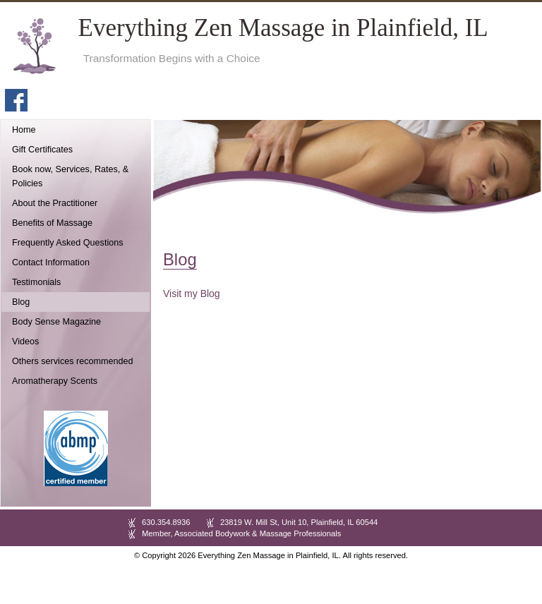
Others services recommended (72, 361)
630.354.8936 (166, 522)
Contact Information (51, 262)
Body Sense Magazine (56, 322)
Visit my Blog (191, 293)
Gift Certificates (42, 150)
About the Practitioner (54, 203)
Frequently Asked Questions (68, 243)
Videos (25, 341)
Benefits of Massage (52, 223)
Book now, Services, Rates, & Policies (70, 176)
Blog (21, 302)
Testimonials (36, 282)
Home (24, 130)
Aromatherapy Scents (54, 381)
